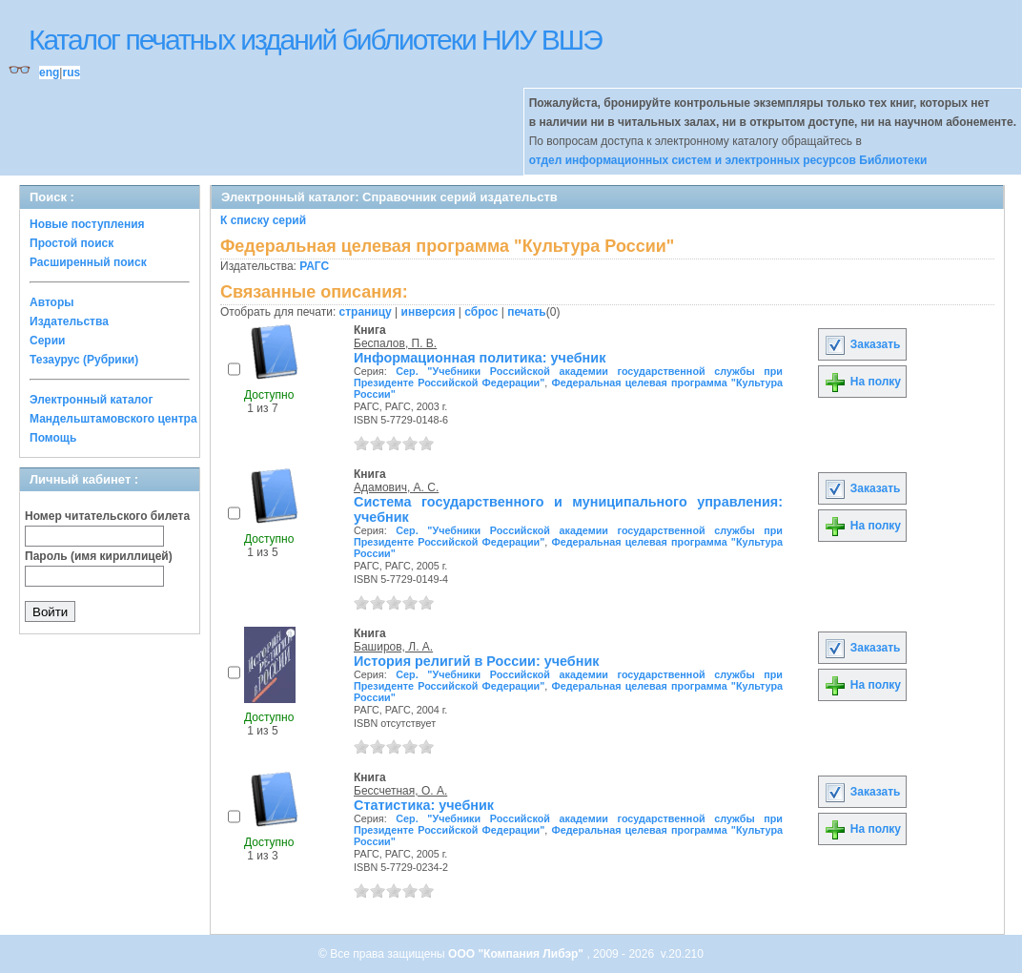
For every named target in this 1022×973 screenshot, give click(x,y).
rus (71, 72)
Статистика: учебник (424, 805)
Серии (47, 340)
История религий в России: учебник (476, 661)
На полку (862, 381)
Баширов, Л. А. (393, 646)
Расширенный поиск (88, 262)
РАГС (314, 266)
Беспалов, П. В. (395, 343)
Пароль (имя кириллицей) (99, 556)
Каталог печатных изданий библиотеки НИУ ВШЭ (315, 39)
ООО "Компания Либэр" (517, 954)
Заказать (862, 344)
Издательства (69, 321)
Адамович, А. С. (396, 487)
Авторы (52, 302)
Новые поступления (87, 224)
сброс (481, 312)
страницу (365, 312)
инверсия (428, 312)
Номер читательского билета (107, 516)
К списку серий (263, 220)
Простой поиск (71, 243)
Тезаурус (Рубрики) (84, 359)
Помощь (53, 438)
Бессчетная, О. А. (400, 790)
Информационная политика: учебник (479, 357)
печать (526, 312)
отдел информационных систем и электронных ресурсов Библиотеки (728, 160)
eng (49, 72)
